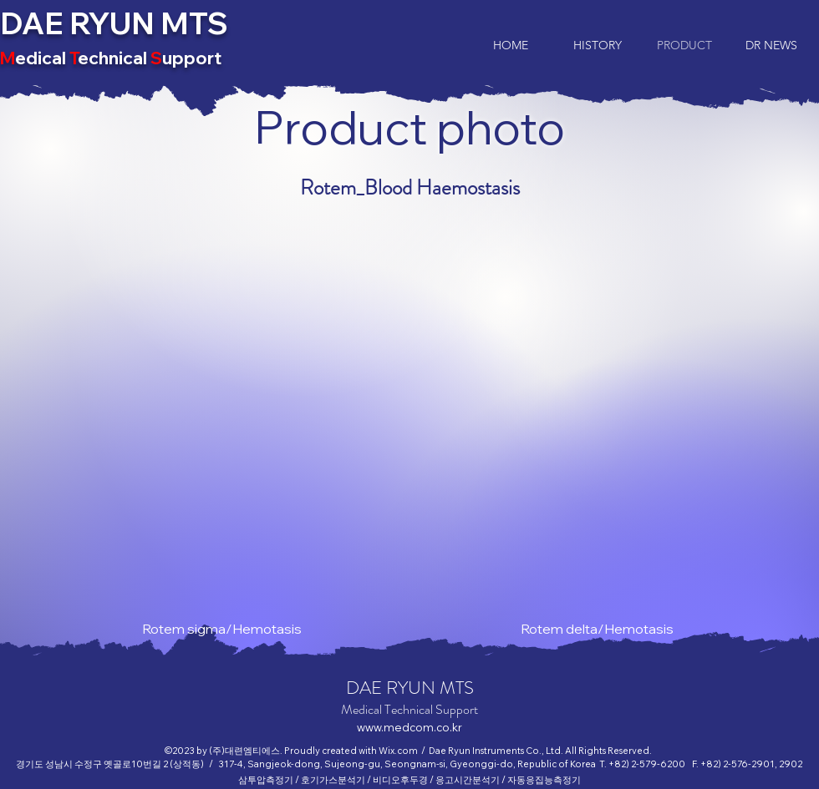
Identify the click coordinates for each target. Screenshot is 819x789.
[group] (409, 434)
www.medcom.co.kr (409, 727)
